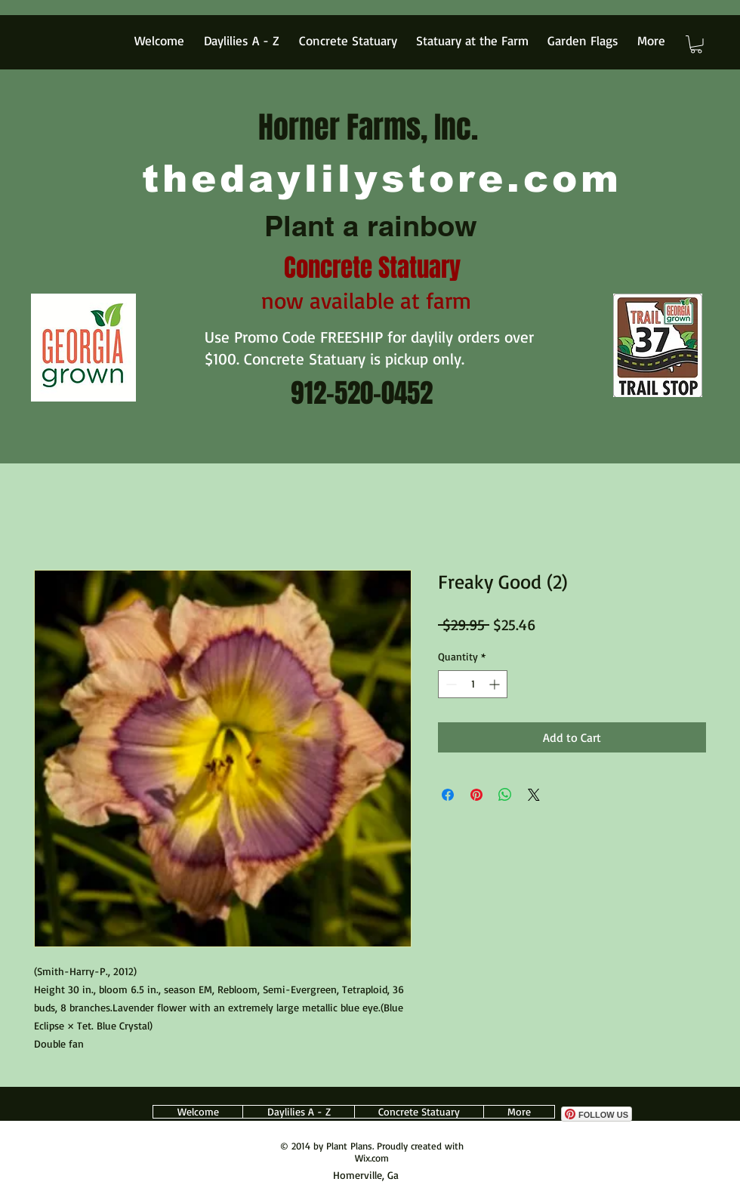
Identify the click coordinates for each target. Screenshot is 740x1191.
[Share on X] (534, 795)
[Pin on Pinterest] (476, 795)
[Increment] (495, 684)
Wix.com (372, 1158)
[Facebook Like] (595, 1098)
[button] (696, 44)
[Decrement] (449, 684)
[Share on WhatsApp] (505, 795)
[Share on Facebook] (448, 795)
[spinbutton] (472, 684)
